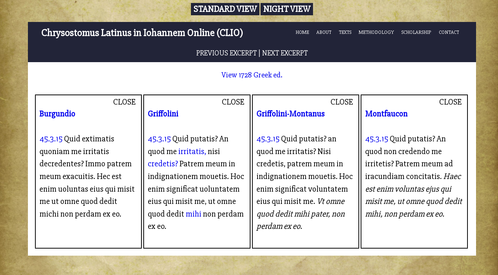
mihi (193, 214)
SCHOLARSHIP (416, 32)
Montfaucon (386, 114)
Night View (286, 9)
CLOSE (124, 102)
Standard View (225, 9)
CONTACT (449, 32)
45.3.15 (51, 139)
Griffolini (163, 114)
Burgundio (57, 114)
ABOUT (323, 32)
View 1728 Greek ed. (251, 75)
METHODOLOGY (376, 32)
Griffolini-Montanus (290, 114)
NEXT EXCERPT (285, 53)
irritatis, (192, 151)
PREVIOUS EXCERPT (226, 53)
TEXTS (345, 32)
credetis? (163, 164)
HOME (302, 32)
